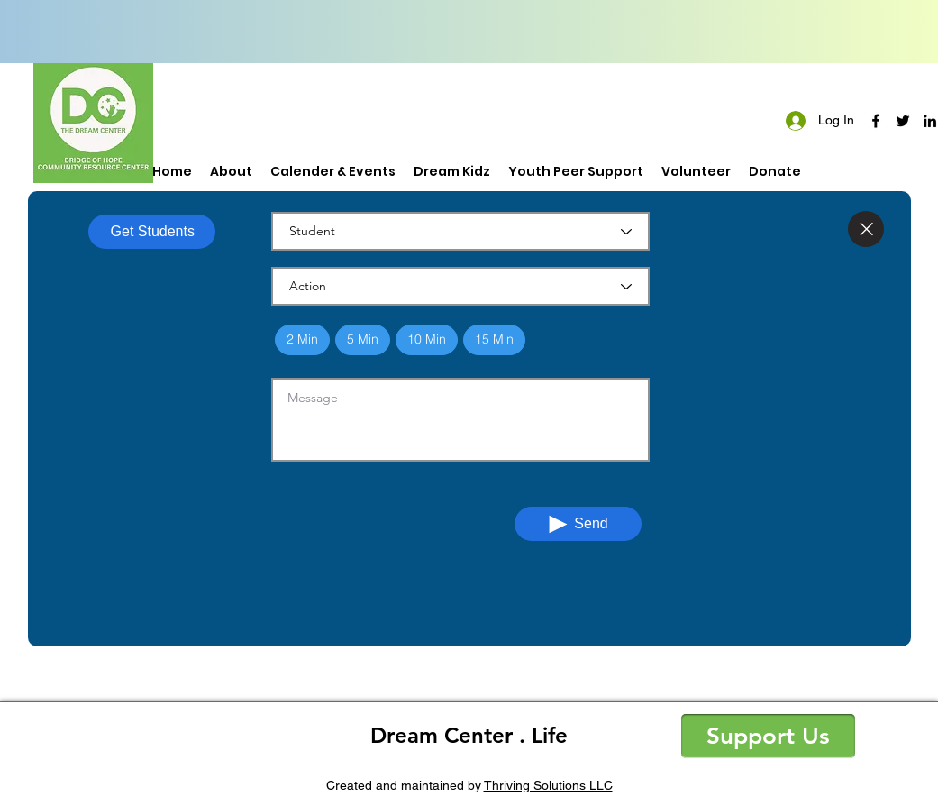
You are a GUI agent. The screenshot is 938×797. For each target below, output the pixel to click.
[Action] (460, 286)
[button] (768, 736)
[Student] (460, 231)
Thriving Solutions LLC (548, 785)
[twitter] (903, 121)
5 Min (362, 338)
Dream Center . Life (469, 735)
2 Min (302, 338)
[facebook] (876, 121)
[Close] (866, 229)
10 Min (426, 338)
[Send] (578, 524)
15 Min (494, 338)
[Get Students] (151, 232)
